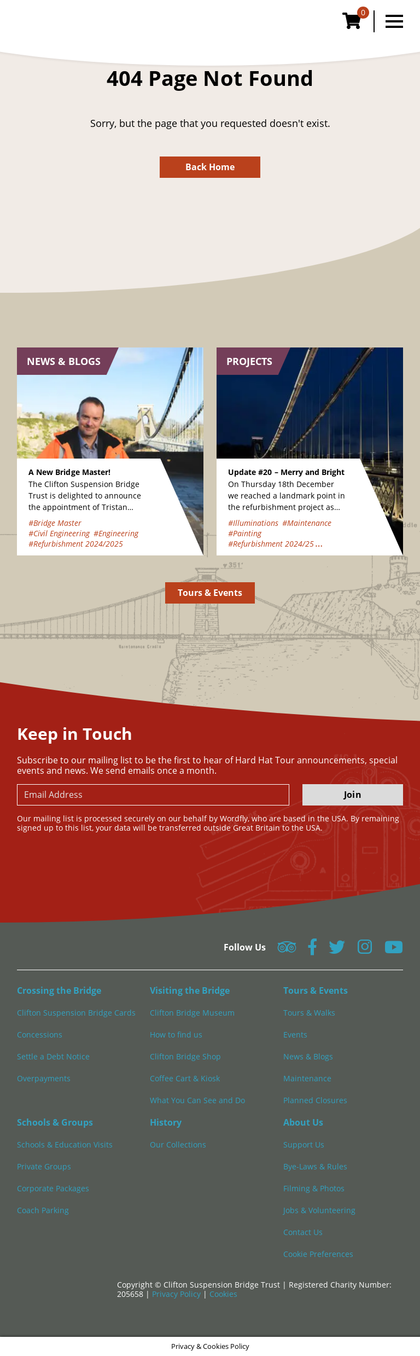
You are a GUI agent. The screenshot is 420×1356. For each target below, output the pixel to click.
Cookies (223, 1294)
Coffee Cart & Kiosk (185, 1078)
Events (295, 1034)
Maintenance (307, 1078)
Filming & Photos (314, 1188)
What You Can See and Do (197, 1100)
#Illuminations (253, 523)
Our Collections (178, 1144)
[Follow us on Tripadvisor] (287, 950)
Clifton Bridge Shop (185, 1056)
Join (352, 795)
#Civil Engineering (59, 533)
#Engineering (116, 533)
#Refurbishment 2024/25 (271, 543)
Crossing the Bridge (59, 990)
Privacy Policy (177, 1294)
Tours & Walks (309, 1012)
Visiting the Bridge (190, 990)
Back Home (210, 167)
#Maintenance (306, 523)
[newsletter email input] (153, 795)
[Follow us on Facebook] (312, 950)
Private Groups (44, 1166)
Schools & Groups (55, 1122)
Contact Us (303, 1232)
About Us (303, 1122)
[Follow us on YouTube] (393, 950)
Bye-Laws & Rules (315, 1166)
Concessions (39, 1034)
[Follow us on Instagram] (364, 950)
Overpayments (44, 1078)
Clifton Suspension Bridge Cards (76, 1012)
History (166, 1122)
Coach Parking (43, 1210)
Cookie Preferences (318, 1254)
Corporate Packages (53, 1188)
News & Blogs (308, 1056)
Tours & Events (210, 593)
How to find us (176, 1034)
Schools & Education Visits (65, 1144)
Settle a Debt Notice (53, 1056)
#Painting (244, 533)
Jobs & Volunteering (319, 1210)
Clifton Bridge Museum (192, 1012)
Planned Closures (315, 1100)
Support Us (303, 1144)
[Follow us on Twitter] (337, 950)
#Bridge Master (54, 523)
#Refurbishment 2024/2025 (75, 543)
